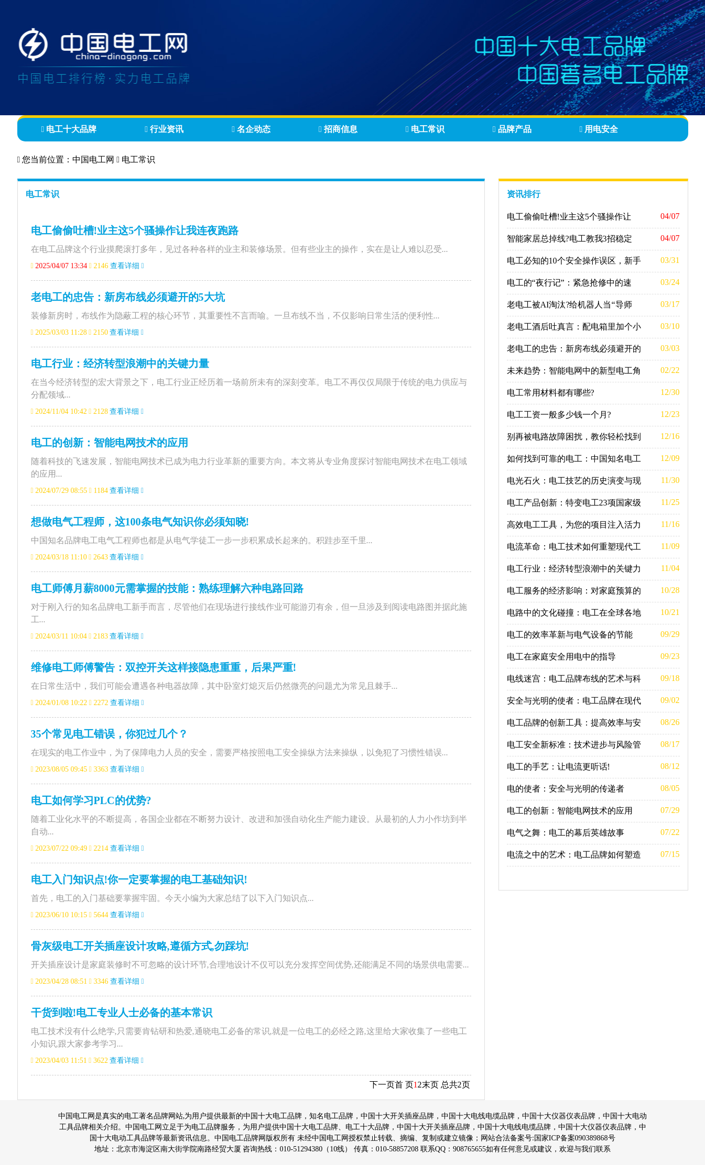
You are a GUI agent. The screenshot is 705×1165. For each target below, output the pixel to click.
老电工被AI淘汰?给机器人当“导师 (569, 304)
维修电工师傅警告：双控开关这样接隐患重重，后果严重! (164, 667)
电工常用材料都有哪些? (550, 392)
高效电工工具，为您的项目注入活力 (574, 524)
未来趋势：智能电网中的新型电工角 (574, 370)
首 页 (404, 1084)
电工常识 (425, 129)
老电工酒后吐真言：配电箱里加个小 (574, 326)
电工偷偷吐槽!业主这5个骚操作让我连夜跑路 (135, 230)
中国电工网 (93, 159)
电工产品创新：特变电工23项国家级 (574, 502)
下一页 (382, 1084)
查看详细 (127, 266)
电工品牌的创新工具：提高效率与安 (574, 722)
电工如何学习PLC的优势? (91, 800)
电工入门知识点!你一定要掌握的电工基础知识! (139, 879)
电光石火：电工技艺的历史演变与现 (574, 480)
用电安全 (599, 129)
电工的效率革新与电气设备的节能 (570, 634)
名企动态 (251, 129)
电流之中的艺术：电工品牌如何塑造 (574, 854)
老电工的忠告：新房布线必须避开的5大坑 (128, 297)
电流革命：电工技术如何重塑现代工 (574, 546)
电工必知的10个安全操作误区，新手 (574, 260)
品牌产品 (512, 129)
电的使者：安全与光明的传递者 (565, 788)
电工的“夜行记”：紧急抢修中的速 (569, 282)
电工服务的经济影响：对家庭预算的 (574, 590)
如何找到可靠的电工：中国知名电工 (574, 458)
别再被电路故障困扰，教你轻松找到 (574, 436)
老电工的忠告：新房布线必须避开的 (574, 348)
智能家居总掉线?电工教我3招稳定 (569, 238)
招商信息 (338, 129)
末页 (430, 1084)
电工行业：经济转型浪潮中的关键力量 (120, 363)
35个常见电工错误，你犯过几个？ (109, 734)
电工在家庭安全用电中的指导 (561, 656)
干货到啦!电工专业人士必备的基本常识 (122, 1012)
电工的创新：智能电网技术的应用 (109, 442)
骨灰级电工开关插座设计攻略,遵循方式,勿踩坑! (140, 946)
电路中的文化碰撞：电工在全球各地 (574, 612)
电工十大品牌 (69, 129)
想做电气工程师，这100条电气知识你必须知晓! (140, 521)
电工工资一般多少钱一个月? (559, 414)
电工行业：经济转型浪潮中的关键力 (574, 568)
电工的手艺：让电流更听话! (558, 766)
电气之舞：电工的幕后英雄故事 (565, 832)
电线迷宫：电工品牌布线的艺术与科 (574, 678)
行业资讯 (164, 129)
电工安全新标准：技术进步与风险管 (574, 744)
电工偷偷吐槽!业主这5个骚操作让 (569, 216)
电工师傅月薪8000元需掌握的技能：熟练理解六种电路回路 (167, 588)
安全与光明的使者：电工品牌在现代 (574, 700)
